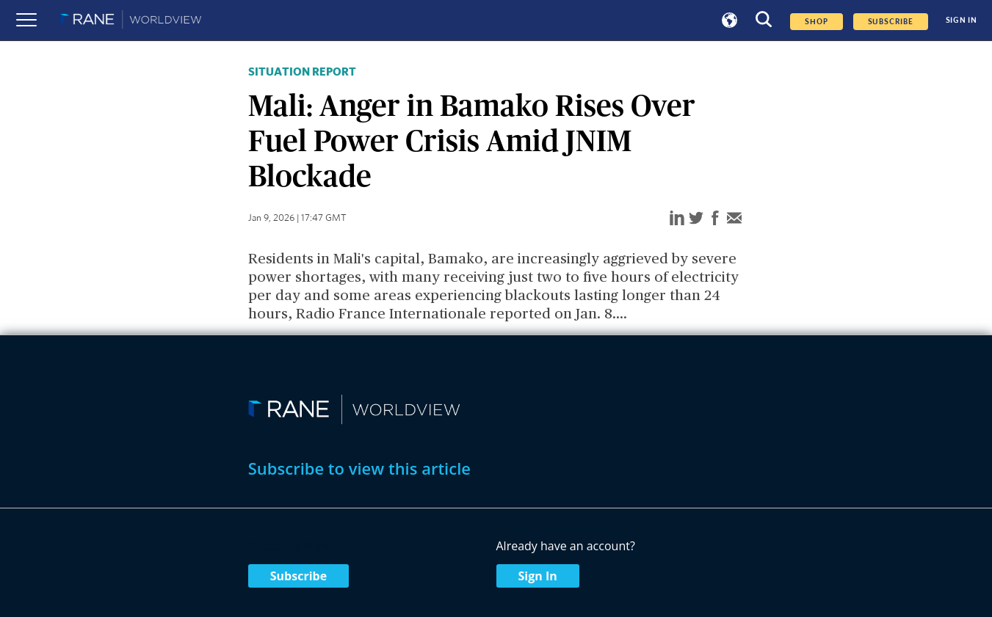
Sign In (537, 576)
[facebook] (715, 219)
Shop (816, 22)
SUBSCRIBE (890, 22)
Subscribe (298, 576)
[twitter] (696, 219)
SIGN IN (961, 20)
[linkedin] (677, 219)
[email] (734, 219)
